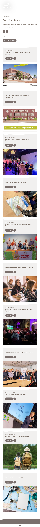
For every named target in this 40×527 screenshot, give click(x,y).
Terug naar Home (6, 16)
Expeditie (7, 5)
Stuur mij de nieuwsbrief (9, 40)
